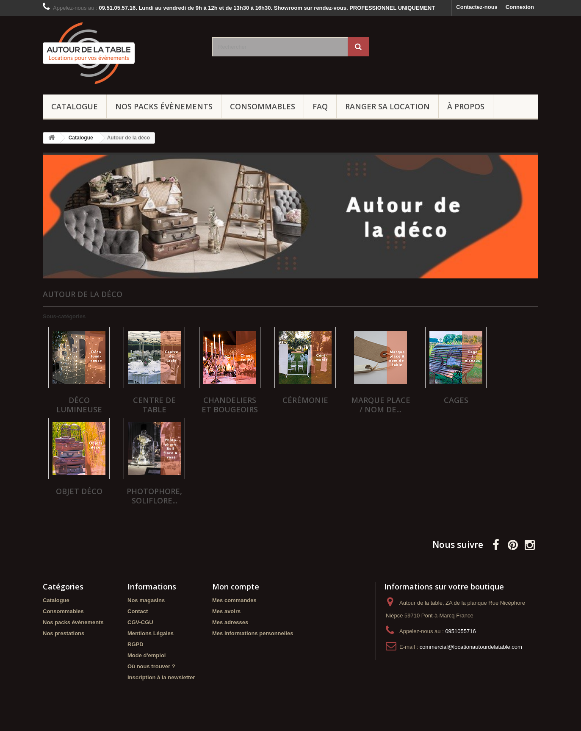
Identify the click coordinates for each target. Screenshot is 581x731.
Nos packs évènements (164, 106)
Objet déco (79, 491)
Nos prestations (63, 633)
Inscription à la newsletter (161, 677)
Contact (137, 611)
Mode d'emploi (146, 655)
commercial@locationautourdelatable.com (471, 647)
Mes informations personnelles (252, 633)
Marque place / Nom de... (380, 404)
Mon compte (235, 586)
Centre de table (154, 404)
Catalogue (74, 106)
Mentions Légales (150, 633)
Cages (456, 400)
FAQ (320, 106)
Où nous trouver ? (151, 666)
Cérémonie (305, 400)
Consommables (262, 106)
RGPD (135, 644)
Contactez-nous (477, 7)
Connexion (520, 7)
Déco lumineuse (79, 404)
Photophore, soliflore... (154, 496)
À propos (465, 106)
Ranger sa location (387, 106)
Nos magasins (146, 600)
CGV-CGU (140, 622)
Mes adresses (230, 622)
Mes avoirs (226, 611)
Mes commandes (234, 600)
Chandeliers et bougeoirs (230, 404)
